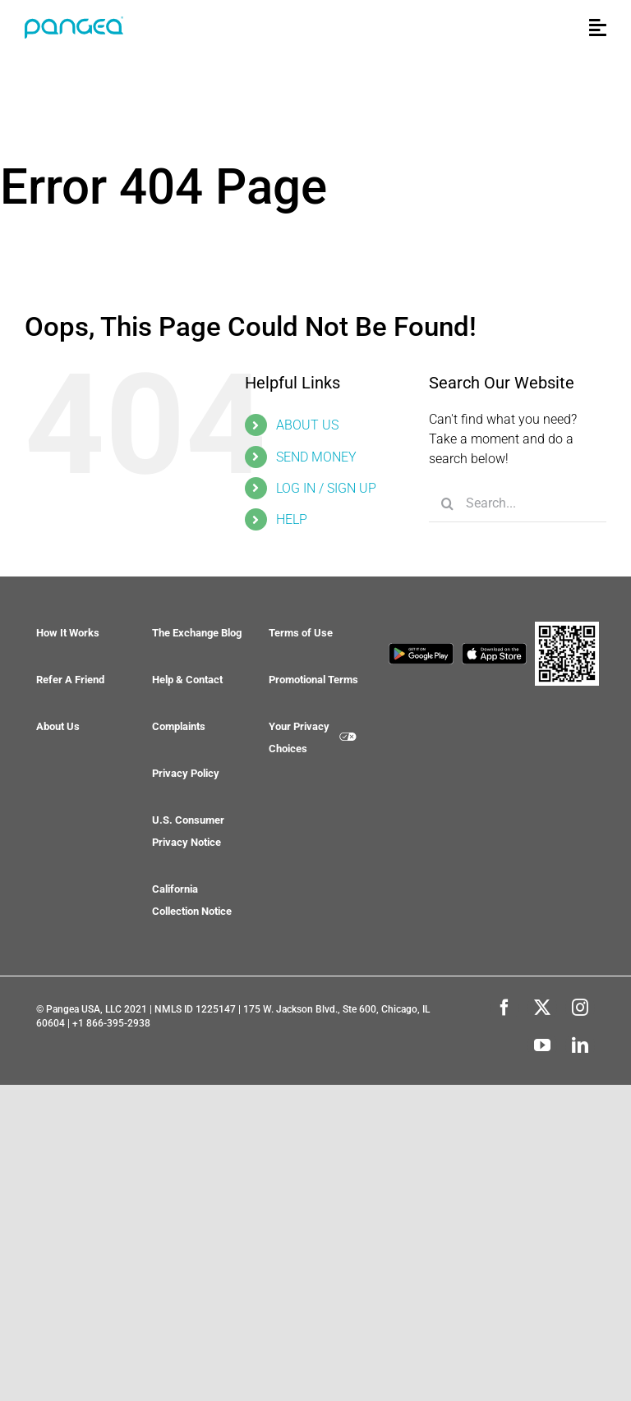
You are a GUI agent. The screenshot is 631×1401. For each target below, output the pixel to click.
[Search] (447, 503)
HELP (291, 519)
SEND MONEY (316, 457)
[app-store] (494, 651)
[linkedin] (580, 1045)
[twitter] (542, 1007)
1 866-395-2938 (114, 1023)
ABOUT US (307, 425)
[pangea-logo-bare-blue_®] (74, 24)
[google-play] (421, 651)
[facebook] (504, 1007)
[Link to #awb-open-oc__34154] (597, 27)
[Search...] (517, 503)
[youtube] (542, 1045)
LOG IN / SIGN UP (326, 488)
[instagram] (580, 1007)
